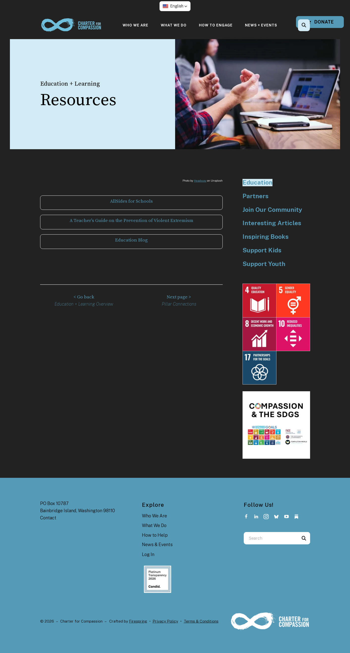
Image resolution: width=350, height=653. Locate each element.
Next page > (179, 296)
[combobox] (271, 538)
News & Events (157, 544)
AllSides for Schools (131, 201)
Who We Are (135, 25)
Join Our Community (272, 209)
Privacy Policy (165, 621)
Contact (48, 517)
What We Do (174, 25)
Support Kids (261, 250)
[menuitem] (135, 25)
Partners (255, 196)
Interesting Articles (271, 223)
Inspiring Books (265, 236)
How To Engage (216, 25)
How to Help (155, 535)
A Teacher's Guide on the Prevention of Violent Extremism (131, 220)
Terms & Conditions (201, 621)
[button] (175, 6)
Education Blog (131, 239)
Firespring (138, 621)
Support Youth (263, 263)
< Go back (84, 296)
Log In (148, 554)
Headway (200, 180)
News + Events (261, 25)
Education (257, 182)
